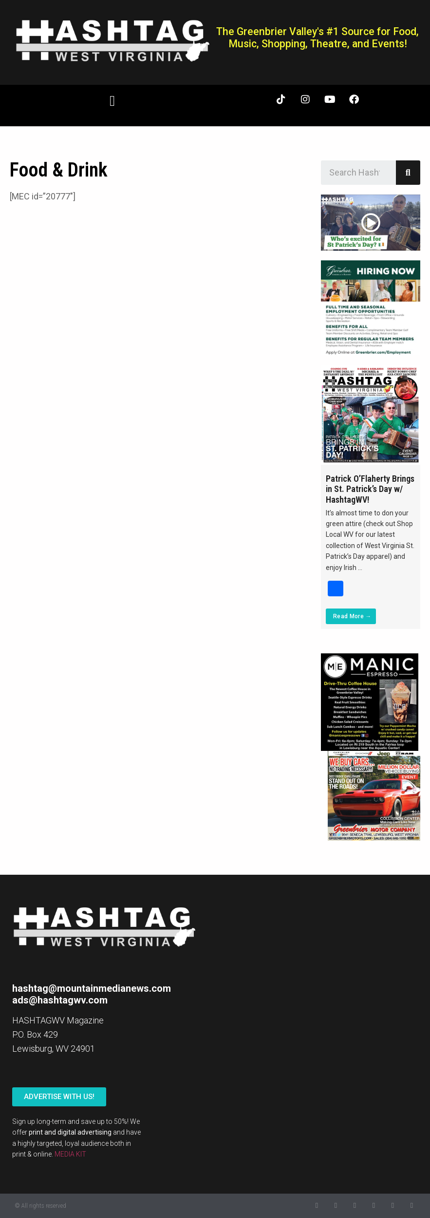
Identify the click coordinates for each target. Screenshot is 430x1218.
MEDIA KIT (70, 1154)
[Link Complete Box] (370, 497)
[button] (112, 101)
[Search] (408, 172)
